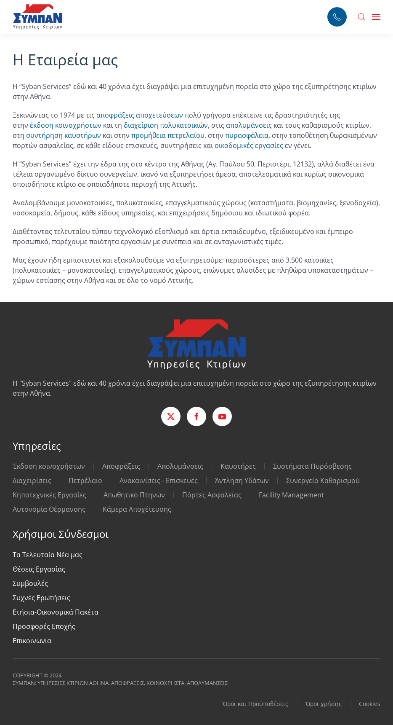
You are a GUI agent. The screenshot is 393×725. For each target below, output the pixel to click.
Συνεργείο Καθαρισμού (323, 480)
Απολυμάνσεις (180, 466)
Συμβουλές (30, 583)
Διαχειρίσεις (32, 480)
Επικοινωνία (32, 640)
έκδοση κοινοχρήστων (65, 125)
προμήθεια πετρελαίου (167, 135)
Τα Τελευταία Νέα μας (47, 554)
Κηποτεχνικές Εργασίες (49, 494)
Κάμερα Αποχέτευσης (137, 509)
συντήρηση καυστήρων (63, 135)
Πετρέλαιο (85, 480)
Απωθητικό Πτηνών (134, 494)
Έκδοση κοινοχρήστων (49, 466)
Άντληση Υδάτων (242, 480)
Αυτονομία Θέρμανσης (49, 509)
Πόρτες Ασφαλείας (212, 494)
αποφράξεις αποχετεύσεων (139, 115)
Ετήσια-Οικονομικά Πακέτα (55, 612)
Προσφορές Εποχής (44, 626)
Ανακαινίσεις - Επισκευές (158, 480)
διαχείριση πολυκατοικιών (166, 125)
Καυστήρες (238, 466)
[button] (361, 17)
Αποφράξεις (121, 466)
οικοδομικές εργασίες (249, 145)
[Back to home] (37, 17)
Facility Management (291, 494)
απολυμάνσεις (249, 125)
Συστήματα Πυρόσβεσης (312, 466)
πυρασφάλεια (246, 135)
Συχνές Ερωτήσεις (41, 597)
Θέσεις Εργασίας (39, 569)
